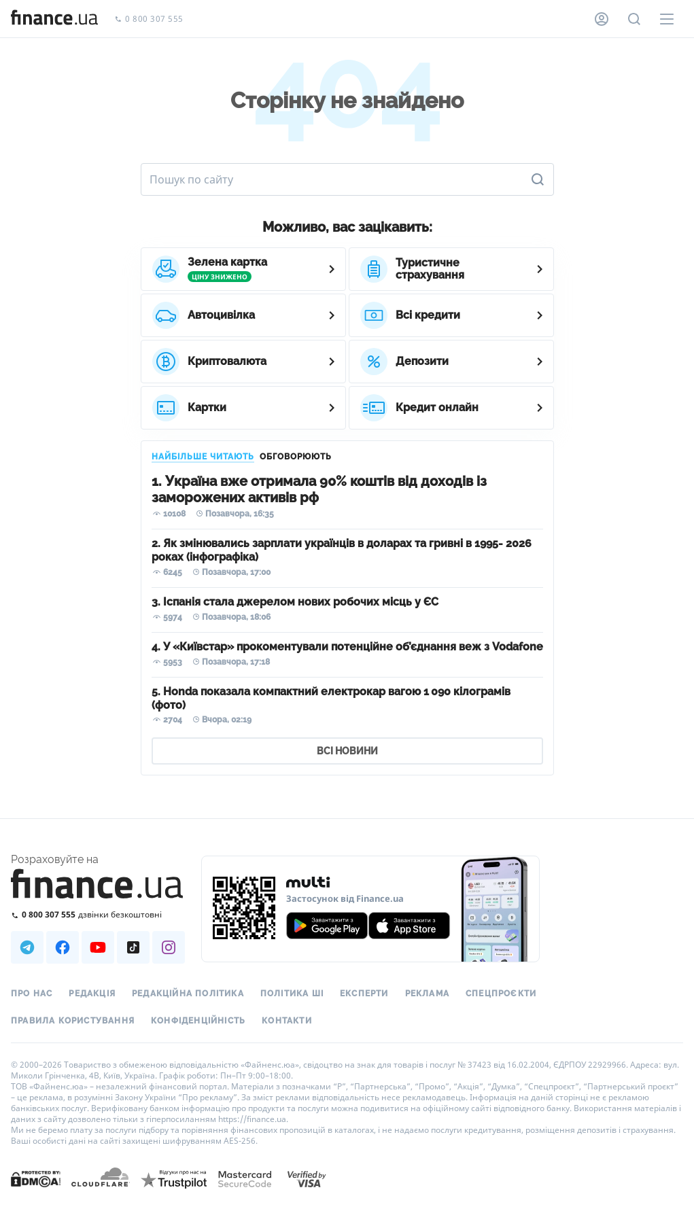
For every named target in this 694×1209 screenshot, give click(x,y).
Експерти (364, 993)
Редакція (92, 993)
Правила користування (73, 1021)
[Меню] (666, 19)
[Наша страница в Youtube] (98, 947)
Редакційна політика (188, 993)
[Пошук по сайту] (634, 19)
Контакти (287, 1021)
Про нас (31, 993)
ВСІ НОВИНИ (347, 751)
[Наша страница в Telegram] (27, 947)
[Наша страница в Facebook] (62, 947)
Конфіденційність (198, 1021)
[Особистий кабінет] (601, 19)
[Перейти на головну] (54, 19)
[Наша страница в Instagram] (168, 947)
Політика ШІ (292, 993)
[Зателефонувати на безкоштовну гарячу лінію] (98, 914)
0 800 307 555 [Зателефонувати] (149, 19)
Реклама (427, 993)
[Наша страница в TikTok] (133, 947)
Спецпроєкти (501, 993)
